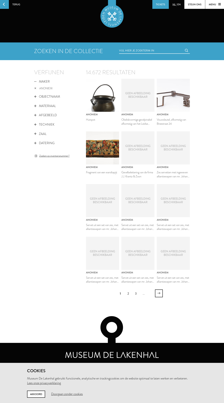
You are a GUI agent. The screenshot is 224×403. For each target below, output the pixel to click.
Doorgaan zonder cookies (67, 394)
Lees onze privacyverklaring (44, 383)
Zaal (40, 134)
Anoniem (43, 88)
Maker (42, 81)
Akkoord (36, 394)
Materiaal (45, 106)
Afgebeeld (45, 115)
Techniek (44, 124)
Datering (44, 143)
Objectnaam (47, 96)
